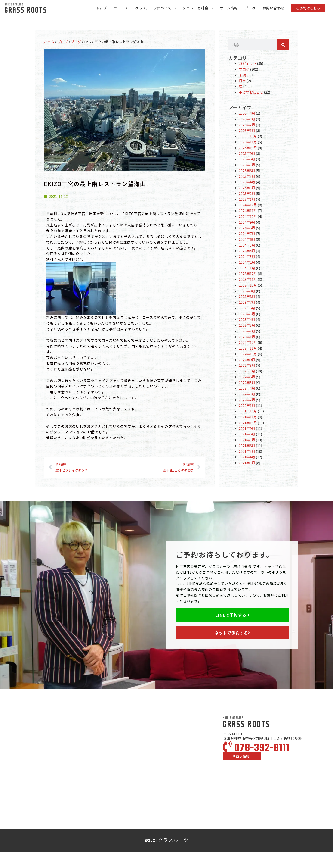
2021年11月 (248, 417)
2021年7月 (247, 440)
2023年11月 (248, 280)
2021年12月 (248, 411)
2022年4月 (247, 388)
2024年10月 (248, 217)
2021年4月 (247, 457)
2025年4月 (247, 182)
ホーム (49, 42)
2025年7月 (247, 165)
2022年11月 (248, 348)
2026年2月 (247, 125)
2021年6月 (247, 446)
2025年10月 (248, 148)
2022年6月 (247, 377)
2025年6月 (247, 171)
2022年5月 (247, 383)
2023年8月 (247, 297)
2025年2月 (247, 194)
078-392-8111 (256, 748)
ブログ (62, 42)
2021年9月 (247, 428)
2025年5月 (247, 176)
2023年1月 (247, 337)
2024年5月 (247, 245)
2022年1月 (247, 405)
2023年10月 (248, 285)
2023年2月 (247, 331)
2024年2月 (247, 262)
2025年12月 (248, 136)
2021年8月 (247, 434)
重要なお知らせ (251, 92)
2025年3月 (247, 188)
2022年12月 (248, 343)
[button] (308, 8)
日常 (242, 81)
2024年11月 (248, 211)
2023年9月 (247, 291)
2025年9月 (247, 153)
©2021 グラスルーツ (166, 841)
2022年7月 (247, 371)
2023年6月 (247, 308)
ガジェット (247, 64)
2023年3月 (247, 325)
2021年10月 (248, 423)
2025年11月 (248, 142)
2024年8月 (247, 228)
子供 (242, 75)
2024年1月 (247, 268)
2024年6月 (247, 239)
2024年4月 (247, 251)
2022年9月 (247, 360)
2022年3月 (247, 394)
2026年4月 (247, 113)
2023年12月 (248, 274)
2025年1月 (247, 199)
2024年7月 (247, 234)
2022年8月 (247, 365)
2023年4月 (247, 320)
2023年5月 (247, 314)
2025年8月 (247, 159)
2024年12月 (248, 205)
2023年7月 (247, 302)
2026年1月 (247, 130)
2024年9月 (247, 222)
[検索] (283, 45)
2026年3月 (247, 119)
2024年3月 (247, 257)
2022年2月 (247, 400)
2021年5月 (247, 451)
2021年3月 (247, 463)
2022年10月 (248, 354)
